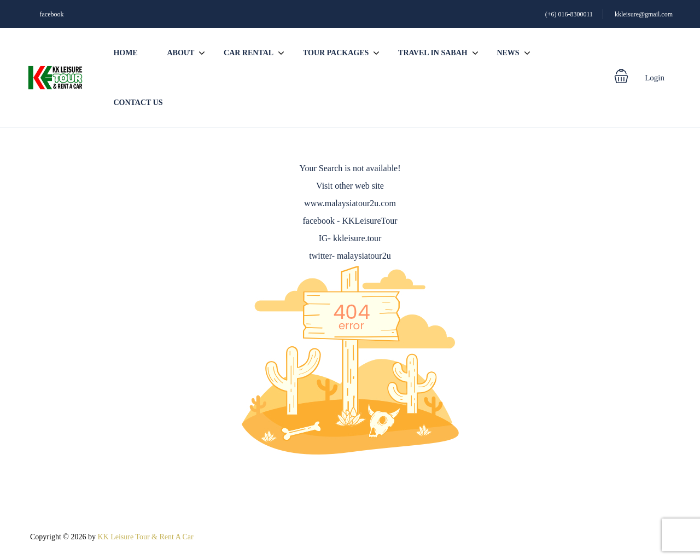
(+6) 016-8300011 (569, 14)
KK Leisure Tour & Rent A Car (145, 537)
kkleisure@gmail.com (644, 14)
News (508, 53)
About (180, 53)
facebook (52, 14)
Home (125, 53)
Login (654, 77)
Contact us (137, 102)
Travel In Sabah (433, 53)
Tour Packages (336, 53)
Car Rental (248, 53)
